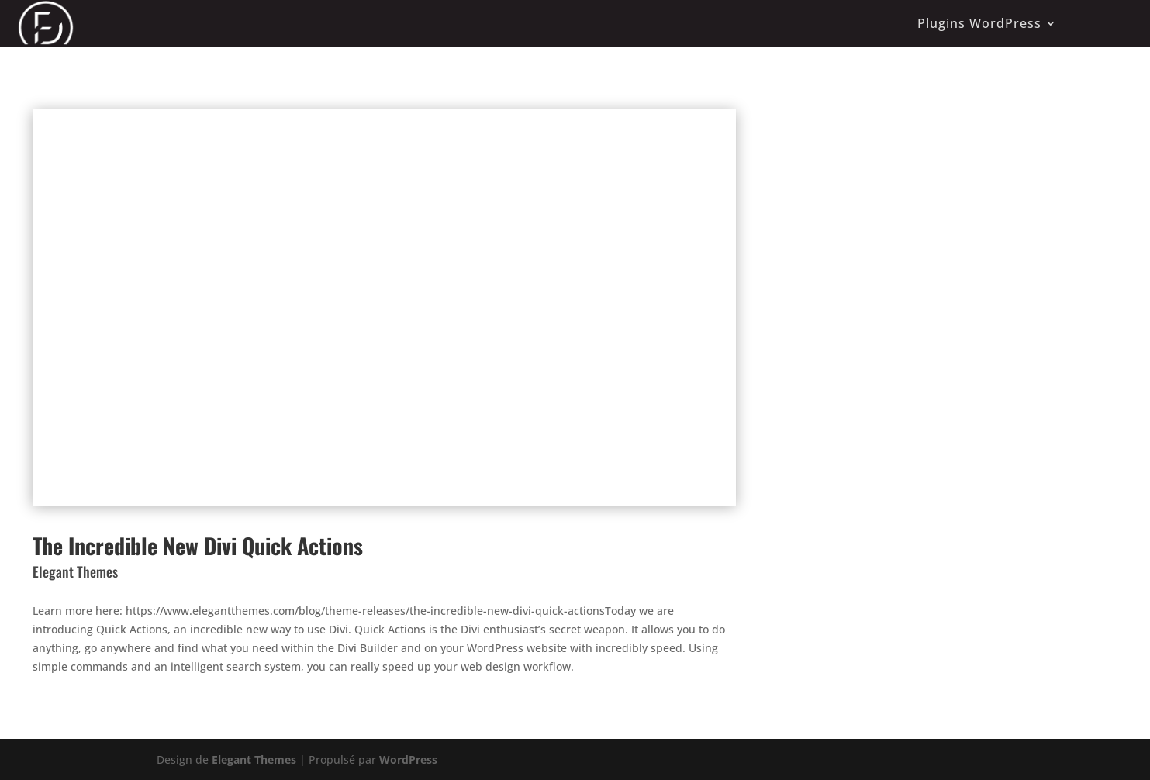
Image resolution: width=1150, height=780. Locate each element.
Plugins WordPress (979, 23)
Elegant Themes (254, 759)
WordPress (408, 759)
